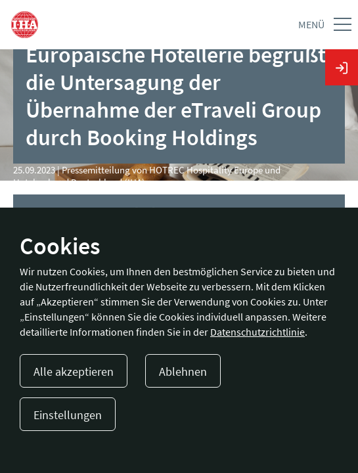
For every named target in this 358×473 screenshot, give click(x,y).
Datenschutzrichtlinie (257, 331)
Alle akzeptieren (74, 371)
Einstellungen (68, 414)
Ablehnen (183, 371)
